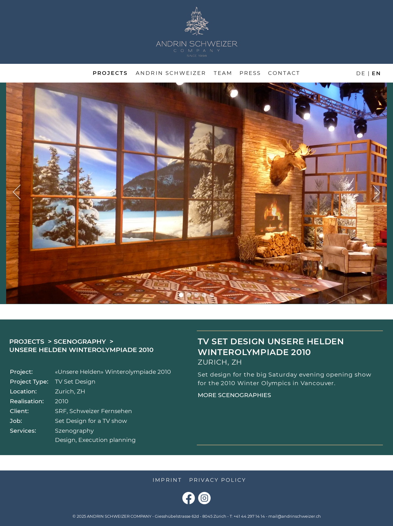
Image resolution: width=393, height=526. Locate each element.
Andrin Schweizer (171, 73)
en (376, 73)
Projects (110, 73)
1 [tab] (181, 295)
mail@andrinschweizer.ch (294, 516)
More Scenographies (234, 395)
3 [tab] (196, 295)
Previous (16, 193)
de (361, 73)
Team (223, 73)
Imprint (167, 480)
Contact (284, 73)
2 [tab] (189, 295)
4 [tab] (204, 295)
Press (250, 73)
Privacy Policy (217, 480)
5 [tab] (212, 295)
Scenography (80, 341)
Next (376, 193)
